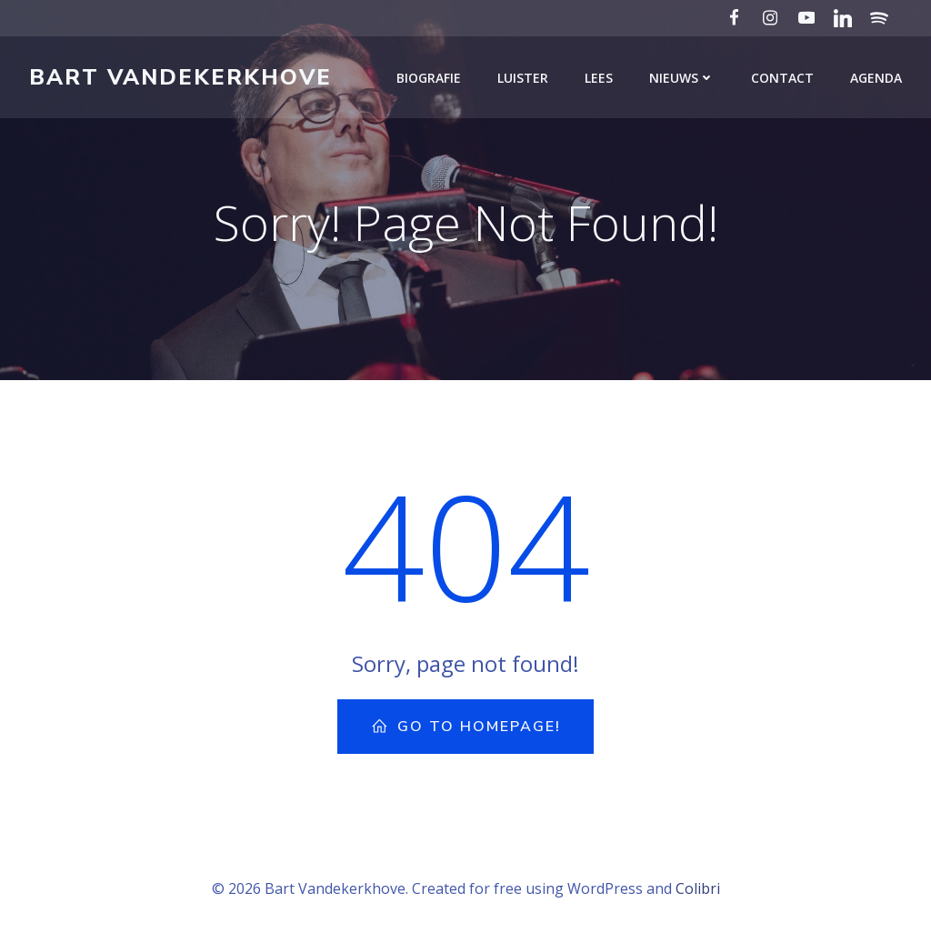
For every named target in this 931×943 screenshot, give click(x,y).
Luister (522, 77)
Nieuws (682, 77)
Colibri (698, 888)
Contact (782, 77)
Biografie (428, 77)
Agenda (876, 77)
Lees (599, 77)
